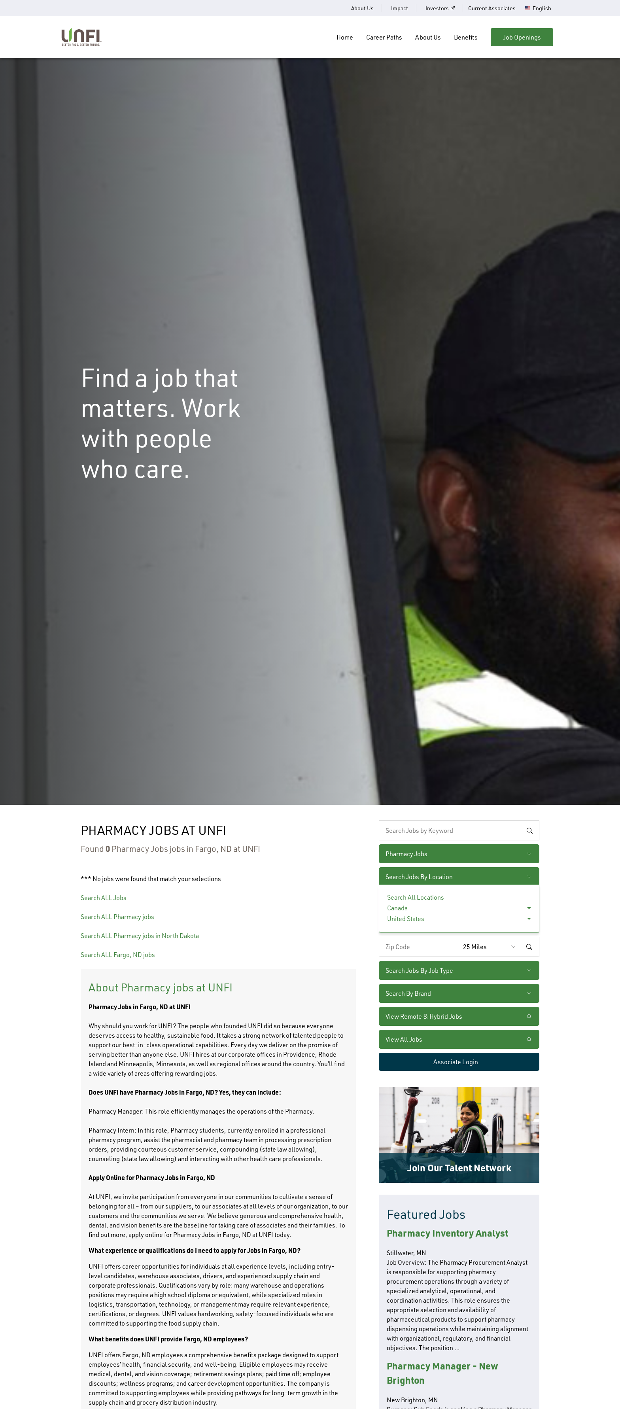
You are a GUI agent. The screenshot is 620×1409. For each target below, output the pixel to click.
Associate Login (455, 1062)
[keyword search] (459, 830)
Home (344, 37)
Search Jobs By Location (419, 877)
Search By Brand (408, 993)
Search (529, 830)
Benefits (466, 37)
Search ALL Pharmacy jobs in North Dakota (140, 936)
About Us (362, 8)
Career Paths (384, 37)
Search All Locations (415, 897)
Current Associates (492, 8)
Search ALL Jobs (104, 898)
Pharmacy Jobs (406, 854)
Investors (437, 8)
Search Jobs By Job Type (419, 970)
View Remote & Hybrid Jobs (424, 1016)
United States (405, 919)
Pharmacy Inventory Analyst (447, 1233)
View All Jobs (404, 1039)
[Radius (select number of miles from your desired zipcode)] (491, 946)
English (542, 8)
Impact (399, 8)
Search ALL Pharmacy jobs (117, 917)
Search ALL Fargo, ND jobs (118, 955)
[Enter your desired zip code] (419, 946)
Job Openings (522, 37)
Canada (397, 908)
